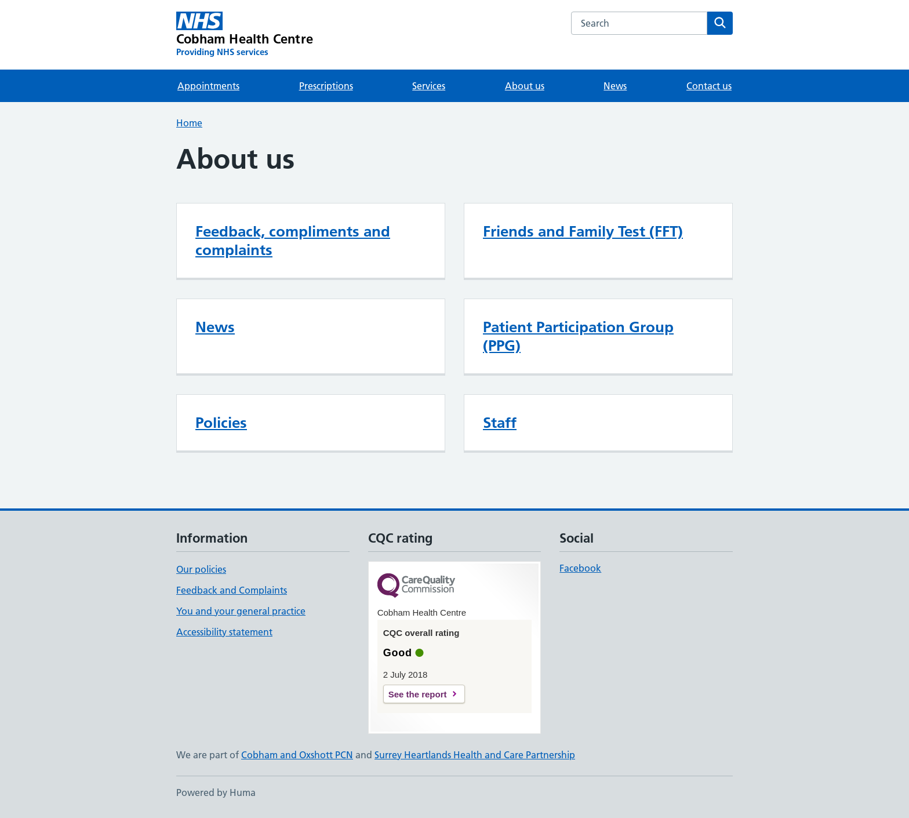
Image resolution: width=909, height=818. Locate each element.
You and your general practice (241, 611)
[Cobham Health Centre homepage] (244, 35)
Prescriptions (326, 86)
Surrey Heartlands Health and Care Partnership (474, 755)
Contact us (709, 86)
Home (189, 123)
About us (524, 86)
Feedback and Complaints (231, 590)
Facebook (580, 568)
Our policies (201, 569)
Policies (221, 422)
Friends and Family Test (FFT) (583, 231)
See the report (417, 694)
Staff (500, 422)
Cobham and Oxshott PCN (297, 755)
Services (428, 86)
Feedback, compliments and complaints (292, 240)
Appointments (208, 86)
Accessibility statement (224, 632)
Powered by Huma (216, 792)
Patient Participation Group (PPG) (578, 336)
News (615, 86)
